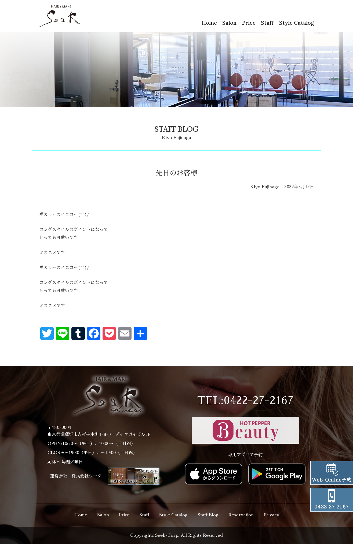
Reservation (241, 515)
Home (209, 22)
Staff (267, 22)
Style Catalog (296, 22)
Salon (229, 22)
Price (249, 22)
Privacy (271, 515)
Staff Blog (208, 515)
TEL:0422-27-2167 (245, 400)
